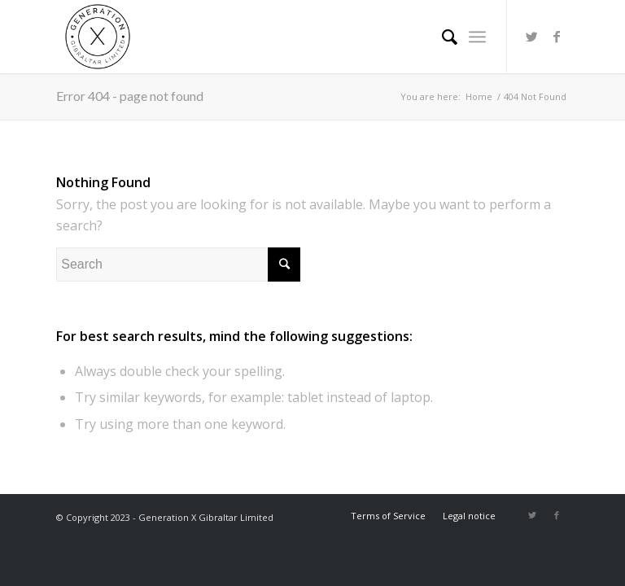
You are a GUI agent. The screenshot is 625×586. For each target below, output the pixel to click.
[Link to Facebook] (556, 36)
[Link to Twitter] (532, 36)
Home (478, 96)
